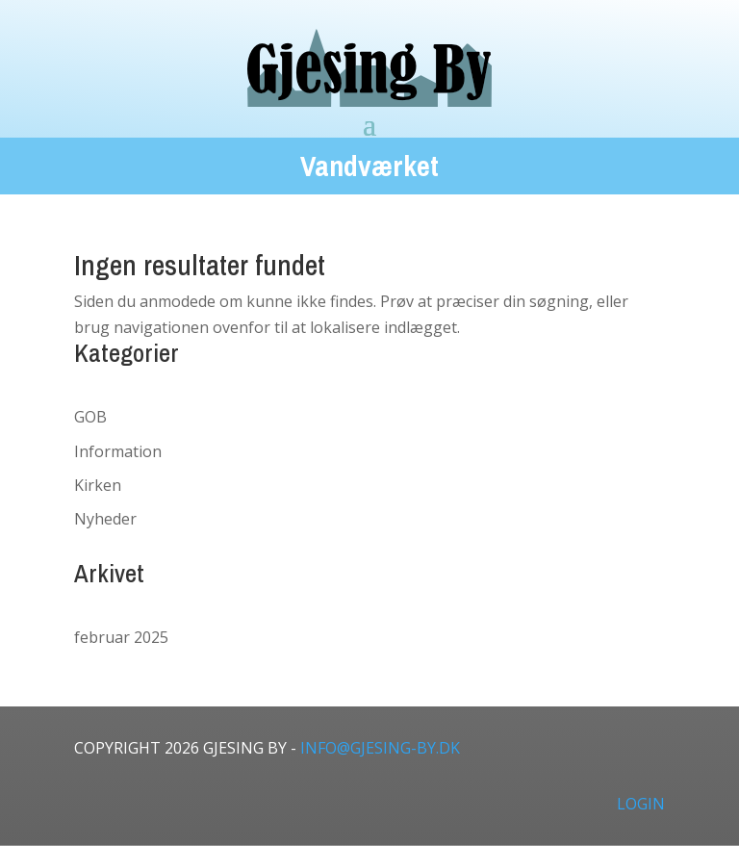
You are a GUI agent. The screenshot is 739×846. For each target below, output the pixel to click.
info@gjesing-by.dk (380, 747)
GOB (90, 416)
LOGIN (641, 803)
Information (118, 451)
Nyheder (105, 518)
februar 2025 (121, 637)
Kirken (97, 485)
